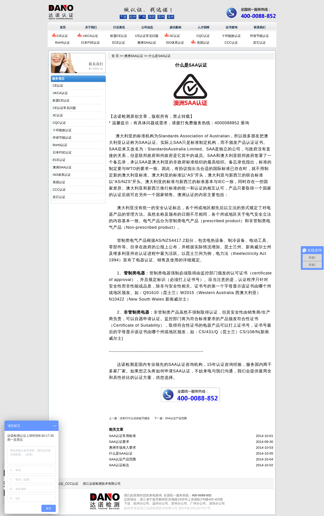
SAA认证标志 (119, 465)
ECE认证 (118, 42)
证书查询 (231, 27)
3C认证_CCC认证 (65, 483)
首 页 (115, 56)
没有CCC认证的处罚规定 (135, 418)
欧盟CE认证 (118, 36)
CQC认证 (203, 36)
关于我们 (91, 27)
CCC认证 (231, 42)
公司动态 (147, 27)
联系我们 (260, 27)
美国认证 (203, 42)
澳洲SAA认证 (146, 42)
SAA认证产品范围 (176, 418)
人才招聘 (203, 27)
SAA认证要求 (119, 442)
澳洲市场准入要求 (122, 447)
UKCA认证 (90, 36)
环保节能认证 (259, 36)
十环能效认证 (231, 36)
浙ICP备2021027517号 (194, 508)
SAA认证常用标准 (122, 436)
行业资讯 (119, 27)
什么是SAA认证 (121, 453)
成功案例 (175, 27)
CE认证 (62, 36)
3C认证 (175, 36)
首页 (63, 27)
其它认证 (259, 42)
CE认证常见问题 (146, 36)
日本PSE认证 (90, 42)
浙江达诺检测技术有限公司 (102, 483)
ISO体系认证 (175, 42)
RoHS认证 (62, 42)
